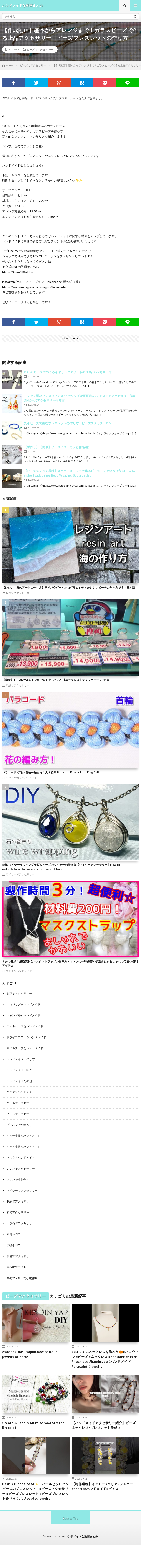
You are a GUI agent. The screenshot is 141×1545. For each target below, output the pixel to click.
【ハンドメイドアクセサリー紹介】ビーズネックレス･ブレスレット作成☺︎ (104, 1425)
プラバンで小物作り (19, 1125)
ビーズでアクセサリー (40, 49)
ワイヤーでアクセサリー (20, 874)
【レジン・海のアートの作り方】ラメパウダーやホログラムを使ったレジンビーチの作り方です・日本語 (68, 587)
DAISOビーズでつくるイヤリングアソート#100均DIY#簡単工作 (67, 372)
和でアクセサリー (18, 1212)
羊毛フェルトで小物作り (22, 1278)
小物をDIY (13, 1245)
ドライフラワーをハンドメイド (26, 1037)
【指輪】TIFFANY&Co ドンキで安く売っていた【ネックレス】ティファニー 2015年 (55, 680)
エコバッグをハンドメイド (23, 1004)
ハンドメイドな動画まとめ (81, 1536)
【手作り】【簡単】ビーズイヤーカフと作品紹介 (57, 447)
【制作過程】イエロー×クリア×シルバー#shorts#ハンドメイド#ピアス (102, 1486)
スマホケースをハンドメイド (25, 1026)
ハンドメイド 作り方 (21, 1059)
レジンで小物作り (18, 1179)
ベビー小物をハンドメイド (23, 1135)
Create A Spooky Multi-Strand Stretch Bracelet (33, 1425)
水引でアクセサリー (19, 1256)
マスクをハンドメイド (19, 971)
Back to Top (70, 1518)
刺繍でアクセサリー (17, 685)
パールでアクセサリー (21, 1103)
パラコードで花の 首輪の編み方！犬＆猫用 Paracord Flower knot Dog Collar (52, 772)
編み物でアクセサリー (21, 1267)
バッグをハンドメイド (21, 1092)
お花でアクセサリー (19, 993)
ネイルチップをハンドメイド (25, 1048)
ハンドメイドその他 (19, 1081)
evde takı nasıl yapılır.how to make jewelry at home (30, 1354)
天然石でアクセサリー (21, 1223)
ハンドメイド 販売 (19, 1070)
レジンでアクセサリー (19, 593)
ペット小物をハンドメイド (21, 777)
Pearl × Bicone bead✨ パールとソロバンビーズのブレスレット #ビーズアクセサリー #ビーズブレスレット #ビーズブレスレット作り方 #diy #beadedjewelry (35, 1491)
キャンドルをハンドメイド (23, 1015)
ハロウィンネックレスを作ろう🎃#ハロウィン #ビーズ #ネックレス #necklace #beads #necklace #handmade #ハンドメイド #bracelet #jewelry (105, 1359)
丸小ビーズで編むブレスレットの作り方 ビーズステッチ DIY (67, 423)
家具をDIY (13, 1234)
